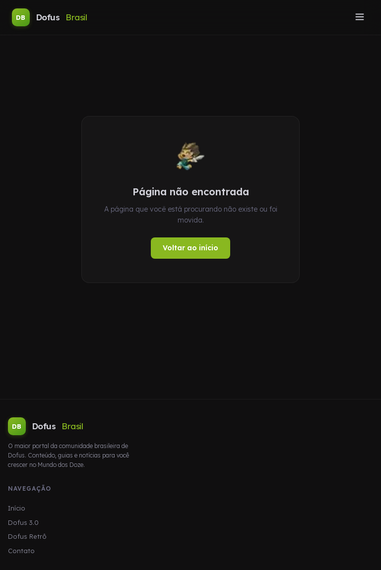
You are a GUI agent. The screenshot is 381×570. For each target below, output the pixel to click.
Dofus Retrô (27, 536)
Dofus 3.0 (23, 522)
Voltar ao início (190, 247)
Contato (21, 551)
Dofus (49, 17)
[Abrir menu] (359, 17)
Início (16, 508)
